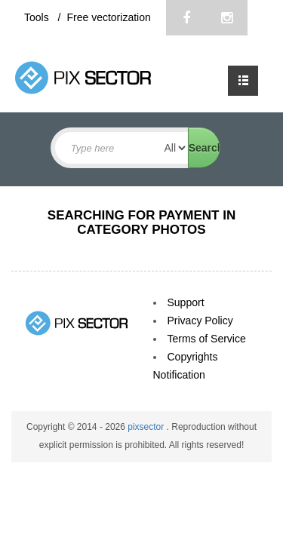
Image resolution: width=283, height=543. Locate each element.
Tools (38, 17)
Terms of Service (207, 339)
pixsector (147, 427)
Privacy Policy (200, 320)
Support (186, 302)
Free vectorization (108, 17)
